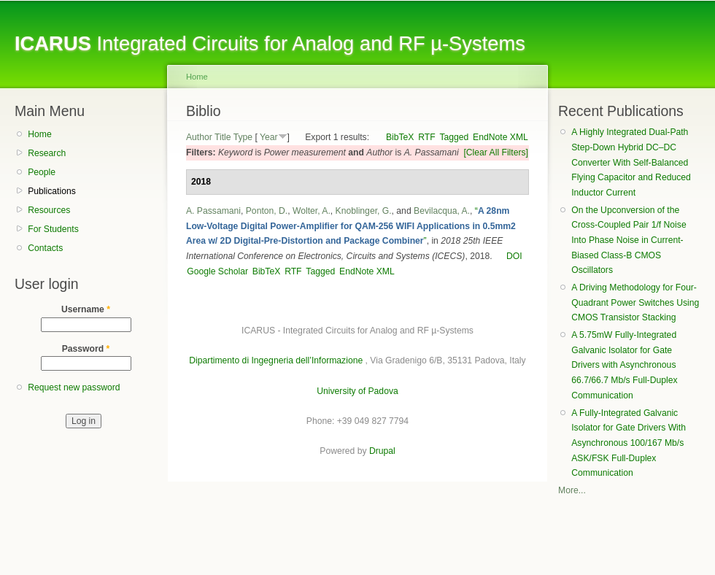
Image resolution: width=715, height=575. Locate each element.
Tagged (453, 137)
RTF (426, 137)
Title (222, 137)
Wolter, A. (312, 211)
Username (85, 309)
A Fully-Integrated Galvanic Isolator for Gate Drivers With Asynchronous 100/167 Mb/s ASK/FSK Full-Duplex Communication (628, 443)
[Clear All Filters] (495, 152)
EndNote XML (500, 137)
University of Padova (357, 391)
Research (47, 153)
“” (351, 226)
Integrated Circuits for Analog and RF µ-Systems (270, 43)
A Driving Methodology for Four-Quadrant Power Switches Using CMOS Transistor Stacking (635, 302)
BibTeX (400, 137)
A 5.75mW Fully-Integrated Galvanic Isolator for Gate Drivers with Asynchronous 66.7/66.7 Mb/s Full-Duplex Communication (624, 365)
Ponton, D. (266, 211)
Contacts (45, 248)
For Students (53, 229)
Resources (49, 210)
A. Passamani (213, 211)
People (41, 172)
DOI (514, 256)
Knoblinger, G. (364, 211)
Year (269, 137)
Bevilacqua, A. (442, 211)
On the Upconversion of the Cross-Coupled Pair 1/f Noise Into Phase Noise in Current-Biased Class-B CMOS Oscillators (628, 240)
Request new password (74, 387)
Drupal (382, 451)
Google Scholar (217, 271)
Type (242, 137)
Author (199, 137)
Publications (52, 191)
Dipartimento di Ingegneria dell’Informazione (276, 360)
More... (572, 490)
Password (86, 349)
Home (39, 134)
